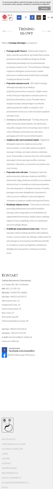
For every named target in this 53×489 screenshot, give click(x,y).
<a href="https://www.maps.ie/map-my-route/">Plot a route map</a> (26, 397)
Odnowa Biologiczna (14, 444)
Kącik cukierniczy (12, 478)
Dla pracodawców (12, 449)
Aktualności (9, 439)
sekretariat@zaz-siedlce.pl (20, 337)
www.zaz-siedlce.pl (10, 341)
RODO (5, 487)
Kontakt (6, 463)
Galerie (6, 458)
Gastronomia (9, 468)
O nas (5, 454)
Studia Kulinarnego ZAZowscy (18, 355)
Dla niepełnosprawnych (15, 482)
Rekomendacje (10, 473)
